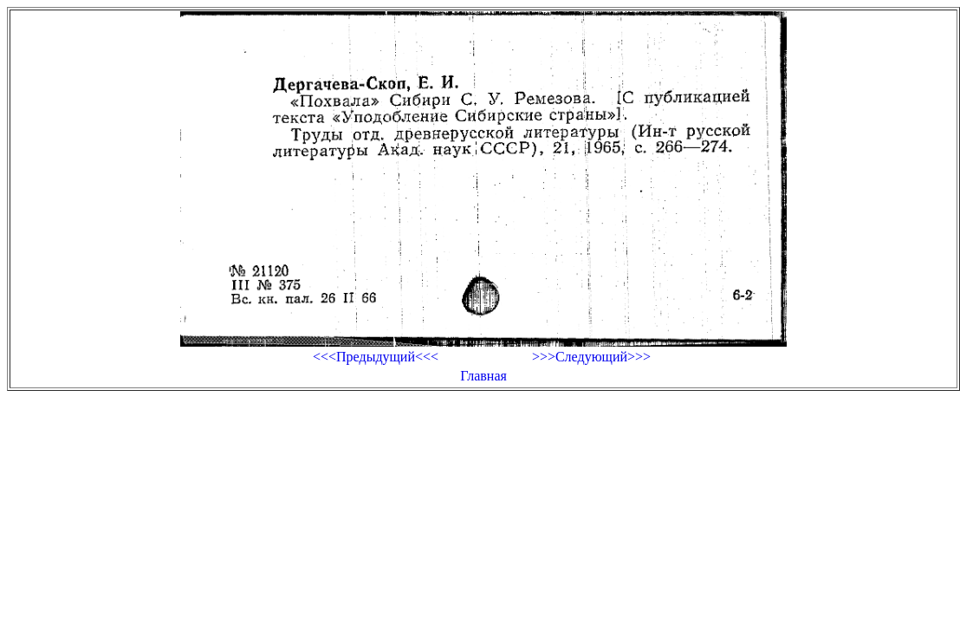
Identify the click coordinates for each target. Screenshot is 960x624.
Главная (483, 375)
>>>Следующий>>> (591, 356)
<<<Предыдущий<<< (375, 356)
